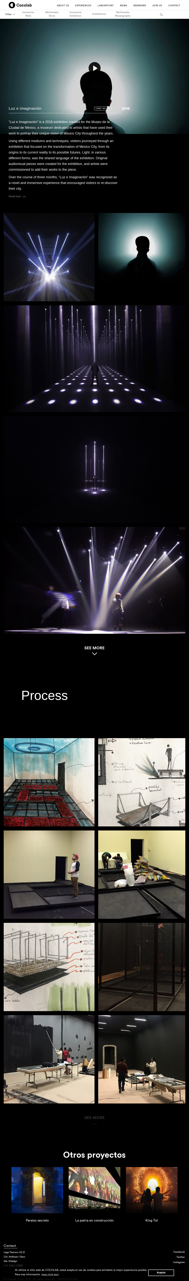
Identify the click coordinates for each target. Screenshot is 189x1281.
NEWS (123, 5)
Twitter (180, 1257)
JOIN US (157, 5)
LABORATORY (106, 5)
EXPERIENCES (83, 5)
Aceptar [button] (161, 1273)
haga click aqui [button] (50, 1274)
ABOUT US (63, 5)
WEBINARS (139, 5)
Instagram (179, 1262)
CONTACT (174, 5)
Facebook (179, 1252)
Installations (99, 14)
